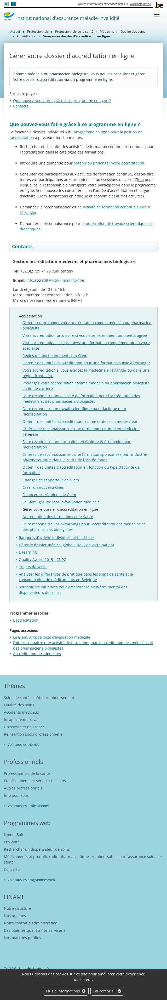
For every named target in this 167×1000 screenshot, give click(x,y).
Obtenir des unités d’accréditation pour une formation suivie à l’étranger (86, 362)
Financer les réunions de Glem (49, 494)
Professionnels (38, 31)
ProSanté (12, 841)
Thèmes (14, 686)
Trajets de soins (33, 566)
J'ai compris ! (107, 990)
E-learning (28, 552)
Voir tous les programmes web (31, 879)
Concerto (12, 869)
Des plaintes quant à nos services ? (34, 930)
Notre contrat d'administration (30, 923)
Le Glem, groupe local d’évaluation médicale (61, 501)
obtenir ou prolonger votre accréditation (109, 163)
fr (13, 4)
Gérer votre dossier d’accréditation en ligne (60, 509)
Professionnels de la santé (74, 31)
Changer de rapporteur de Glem (50, 480)
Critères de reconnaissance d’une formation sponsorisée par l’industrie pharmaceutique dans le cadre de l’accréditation (84, 457)
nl (6, 4)
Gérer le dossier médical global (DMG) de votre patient (66, 544)
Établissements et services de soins (35, 780)
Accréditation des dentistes (37, 653)
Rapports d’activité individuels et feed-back (56, 537)
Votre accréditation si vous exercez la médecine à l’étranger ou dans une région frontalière (85, 373)
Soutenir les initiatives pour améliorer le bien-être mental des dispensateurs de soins (73, 589)
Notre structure (17, 908)
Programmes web (27, 823)
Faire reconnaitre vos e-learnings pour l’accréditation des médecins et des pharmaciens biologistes (83, 526)
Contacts (20, 106)
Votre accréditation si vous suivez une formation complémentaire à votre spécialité (86, 345)
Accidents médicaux (21, 712)
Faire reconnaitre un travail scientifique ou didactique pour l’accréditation (74, 411)
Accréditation (26, 36)
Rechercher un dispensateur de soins (37, 849)
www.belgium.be (140, 3)
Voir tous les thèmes (23, 744)
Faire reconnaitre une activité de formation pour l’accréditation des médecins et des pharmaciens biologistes (81, 398)
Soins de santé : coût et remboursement (39, 697)
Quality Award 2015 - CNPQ (43, 559)
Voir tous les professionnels (29, 805)
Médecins (107, 31)
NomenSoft (14, 834)
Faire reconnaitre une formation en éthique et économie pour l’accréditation (76, 444)
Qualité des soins (132, 31)
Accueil (15, 31)
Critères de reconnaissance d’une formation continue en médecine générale (81, 431)
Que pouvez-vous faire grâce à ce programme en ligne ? (62, 100)
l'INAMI (13, 897)
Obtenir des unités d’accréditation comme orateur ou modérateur (80, 421)
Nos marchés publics (22, 937)
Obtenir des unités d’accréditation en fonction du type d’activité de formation (81, 470)
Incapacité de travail (21, 719)
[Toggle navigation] (156, 16)
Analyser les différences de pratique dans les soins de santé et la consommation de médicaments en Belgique (76, 577)
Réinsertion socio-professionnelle (33, 734)
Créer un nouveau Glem (43, 487)
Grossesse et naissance (24, 726)
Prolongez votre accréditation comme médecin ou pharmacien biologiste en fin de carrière (85, 385)
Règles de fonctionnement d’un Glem (54, 355)
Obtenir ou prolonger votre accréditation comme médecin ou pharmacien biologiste (87, 325)
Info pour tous (16, 795)
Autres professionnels (23, 788)
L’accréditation (25, 620)
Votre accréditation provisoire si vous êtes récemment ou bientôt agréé (84, 335)
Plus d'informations (66, 990)
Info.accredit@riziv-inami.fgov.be (55, 280)
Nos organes (15, 915)
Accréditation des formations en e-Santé (57, 516)
